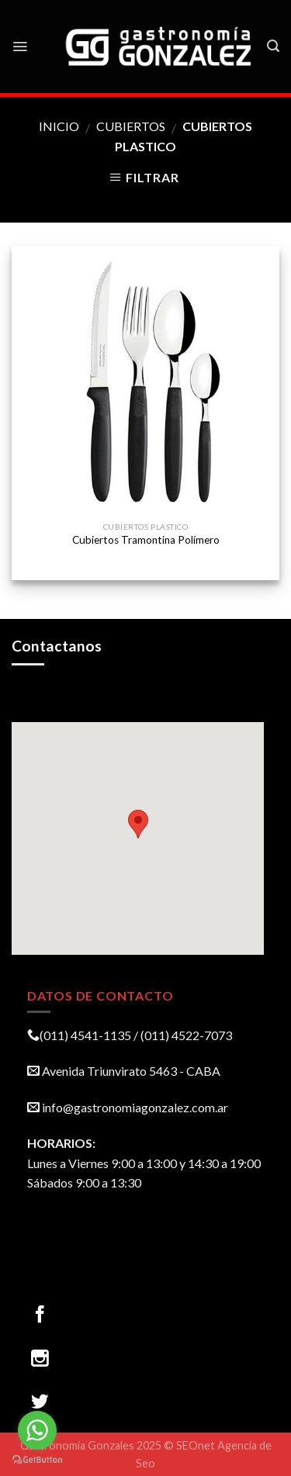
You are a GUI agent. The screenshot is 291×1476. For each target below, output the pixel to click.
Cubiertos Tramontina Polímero (146, 540)
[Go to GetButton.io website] (37, 1460)
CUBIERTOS (130, 126)
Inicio (59, 126)
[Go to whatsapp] (37, 1430)
